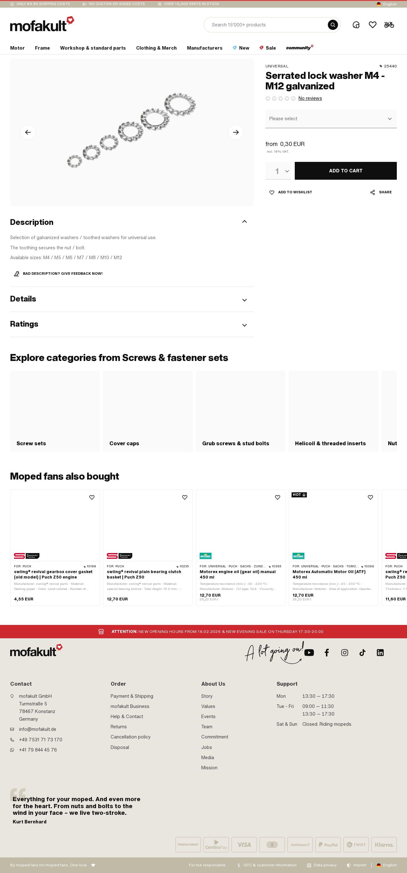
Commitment (214, 737)
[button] (132, 222)
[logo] (42, 23)
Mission (209, 768)
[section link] (17, 49)
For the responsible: (207, 865)
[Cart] (389, 24)
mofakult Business (130, 706)
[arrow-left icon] (28, 132)
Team (206, 727)
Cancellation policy (131, 737)
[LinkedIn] (380, 652)
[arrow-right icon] (236, 132)
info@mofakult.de (37, 729)
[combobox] (330, 119)
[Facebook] (327, 652)
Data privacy (325, 865)
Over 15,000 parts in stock (191, 4)
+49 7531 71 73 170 (40, 740)
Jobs (206, 747)
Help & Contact (127, 716)
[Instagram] (344, 652)
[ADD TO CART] (346, 171)
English (390, 4)
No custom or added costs (117, 4)
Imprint (360, 865)
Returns (119, 727)
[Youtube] (309, 652)
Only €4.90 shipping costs (43, 4)
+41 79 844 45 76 (38, 750)
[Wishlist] (372, 24)
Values (208, 706)
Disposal (120, 747)
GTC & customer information (270, 865)
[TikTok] (362, 652)
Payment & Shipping (132, 696)
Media (207, 757)
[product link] (55, 548)
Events (208, 716)
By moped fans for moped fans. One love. (49, 865)
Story (207, 696)
